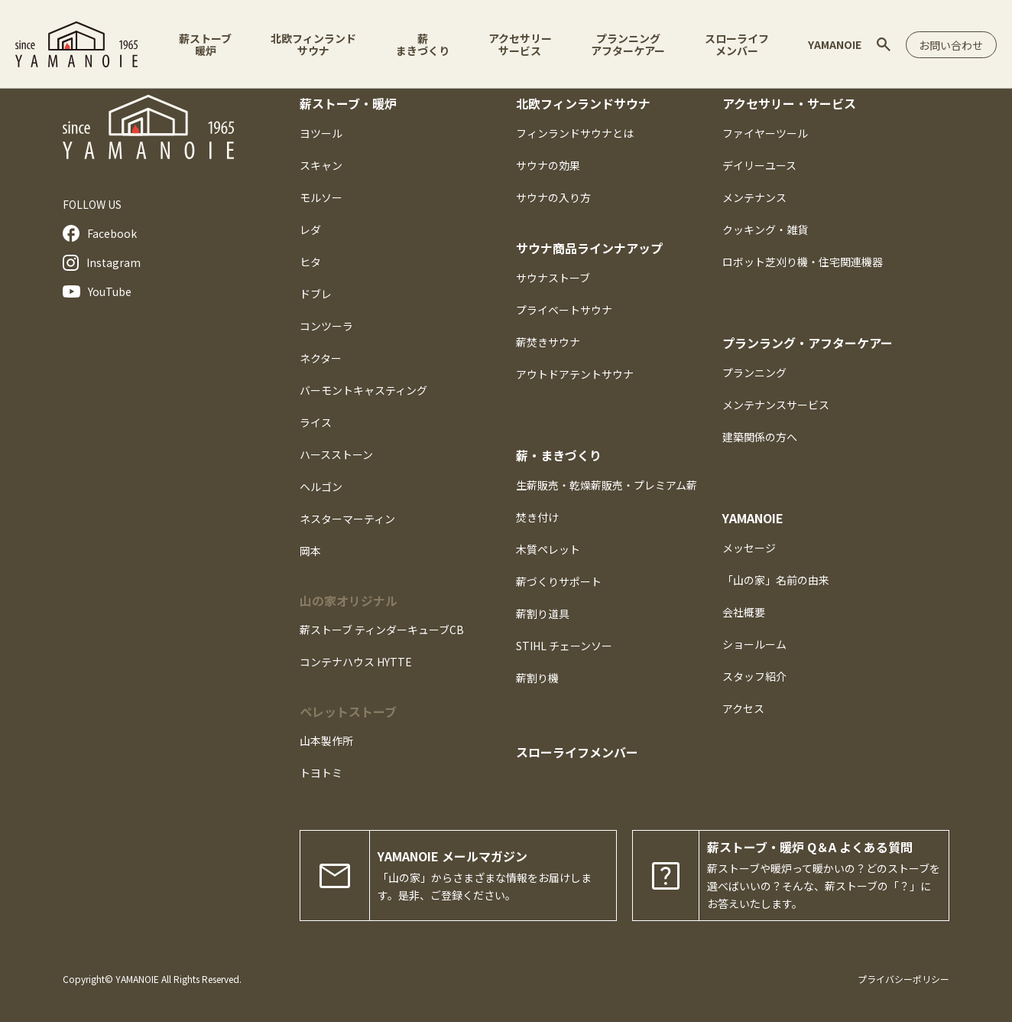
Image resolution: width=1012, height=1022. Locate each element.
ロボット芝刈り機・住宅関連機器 (802, 261)
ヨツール (321, 133)
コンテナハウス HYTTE (356, 661)
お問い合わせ (948, 45)
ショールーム (754, 644)
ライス (316, 422)
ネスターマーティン (347, 518)
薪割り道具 (542, 613)
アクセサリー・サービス (789, 103)
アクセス (743, 708)
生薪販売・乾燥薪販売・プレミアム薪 (606, 485)
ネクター (321, 358)
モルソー (321, 197)
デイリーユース (759, 165)
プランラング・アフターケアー (807, 343)
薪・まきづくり (559, 455)
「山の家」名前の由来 (775, 579)
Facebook (100, 233)
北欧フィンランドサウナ (312, 44)
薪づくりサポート (559, 581)
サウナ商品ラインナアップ (589, 248)
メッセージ (749, 547)
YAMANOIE (829, 44)
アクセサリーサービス (517, 44)
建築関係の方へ (759, 436)
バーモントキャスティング (363, 390)
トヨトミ (321, 772)
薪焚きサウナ (548, 342)
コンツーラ (326, 326)
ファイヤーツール (765, 133)
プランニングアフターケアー (625, 44)
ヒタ (310, 261)
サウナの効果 (548, 165)
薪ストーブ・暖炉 (348, 103)
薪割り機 (537, 677)
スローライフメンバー (732, 44)
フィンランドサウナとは (575, 133)
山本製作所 (326, 740)
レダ (310, 229)
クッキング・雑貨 (765, 229)
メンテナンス (754, 197)
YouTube (97, 291)
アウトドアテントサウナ (575, 374)
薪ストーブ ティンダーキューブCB (382, 629)
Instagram (102, 263)
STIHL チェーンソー (564, 645)
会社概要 (743, 612)
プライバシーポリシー (903, 978)
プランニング (754, 372)
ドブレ (316, 293)
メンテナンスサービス (775, 404)
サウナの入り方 (553, 197)
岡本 (310, 550)
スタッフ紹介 (754, 676)
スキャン (321, 165)
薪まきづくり (420, 44)
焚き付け (537, 517)
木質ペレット (548, 549)
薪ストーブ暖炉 (205, 44)
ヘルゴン (321, 486)
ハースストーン (336, 454)
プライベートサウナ (564, 309)
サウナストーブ (553, 277)
